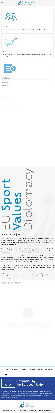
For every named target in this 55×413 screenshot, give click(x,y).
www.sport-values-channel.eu (45, 257)
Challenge (23, 369)
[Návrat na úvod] (27, 3)
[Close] (53, 410)
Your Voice (32, 369)
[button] (2, 3)
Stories (14, 369)
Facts (40, 369)
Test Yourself (49, 369)
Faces (7, 369)
